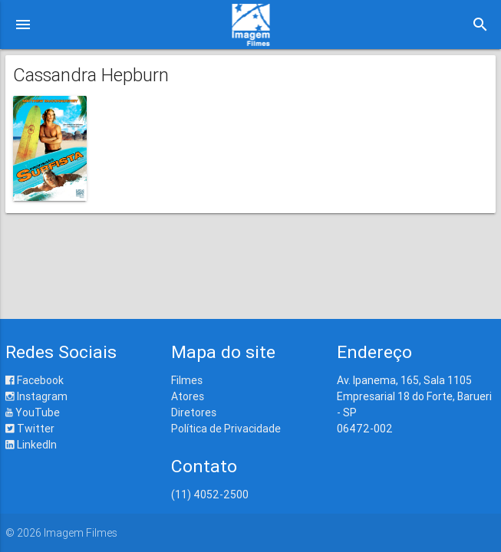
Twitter (29, 428)
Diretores (193, 412)
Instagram (36, 396)
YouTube (32, 412)
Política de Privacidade (226, 428)
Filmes (187, 380)
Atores (187, 396)
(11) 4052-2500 (210, 494)
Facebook (34, 380)
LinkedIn (31, 445)
